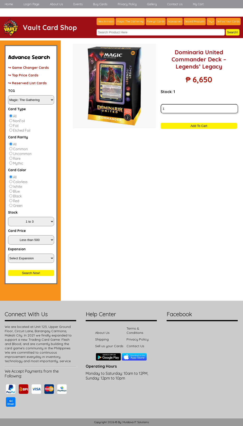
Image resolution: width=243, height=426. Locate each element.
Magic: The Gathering (130, 21)
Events (78, 4)
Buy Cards (100, 4)
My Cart (198, 4)
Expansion (17, 249)
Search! (232, 32)
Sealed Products (195, 21)
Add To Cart (199, 126)
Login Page (31, 4)
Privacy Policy (127, 4)
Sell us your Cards (109, 346)
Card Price (17, 231)
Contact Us (174, 4)
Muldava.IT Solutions (135, 422)
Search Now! (31, 273)
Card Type (17, 109)
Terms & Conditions (134, 330)
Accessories (175, 21)
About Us (56, 4)
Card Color (17, 170)
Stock (13, 212)
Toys (211, 21)
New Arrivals (105, 21)
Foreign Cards (155, 21)
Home (9, 4)
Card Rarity (18, 137)
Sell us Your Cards (228, 21)
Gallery (152, 4)
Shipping (102, 339)
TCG (11, 91)
